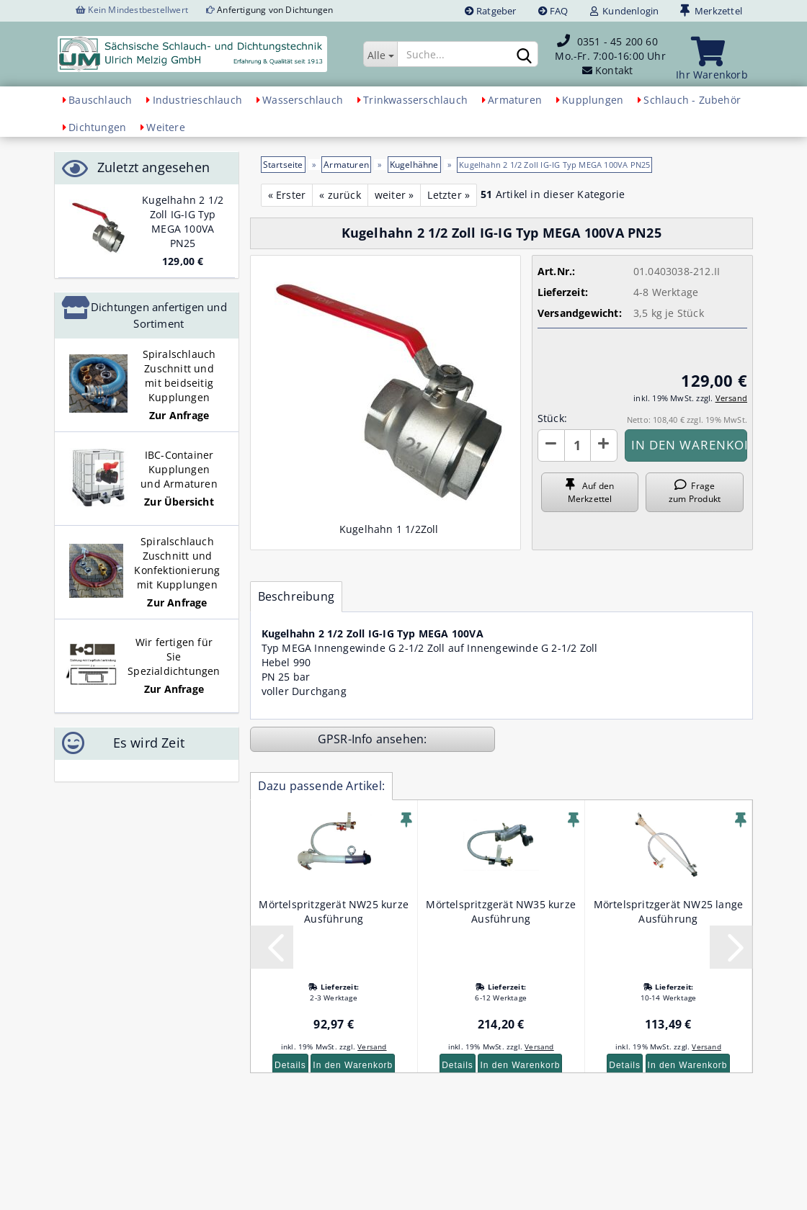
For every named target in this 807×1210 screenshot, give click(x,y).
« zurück (340, 195)
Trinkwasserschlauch (415, 100)
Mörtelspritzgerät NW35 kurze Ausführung (501, 911)
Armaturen (515, 100)
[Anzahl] (577, 445)
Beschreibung (296, 596)
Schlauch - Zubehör (692, 100)
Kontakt (614, 70)
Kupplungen (592, 100)
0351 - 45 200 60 (617, 41)
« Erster (287, 195)
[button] (551, 445)
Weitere (165, 127)
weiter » (394, 195)
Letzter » (448, 195)
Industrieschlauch (197, 100)
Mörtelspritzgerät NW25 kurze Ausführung (334, 911)
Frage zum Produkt (695, 492)
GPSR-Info (347, 739)
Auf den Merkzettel (590, 492)
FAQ (553, 10)
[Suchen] (524, 55)
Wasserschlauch (302, 100)
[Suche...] (380, 54)
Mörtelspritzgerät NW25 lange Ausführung (669, 911)
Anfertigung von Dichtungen (275, 10)
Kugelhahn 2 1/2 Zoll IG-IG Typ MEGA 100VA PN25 (182, 221)
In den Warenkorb (353, 1065)
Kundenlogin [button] (624, 10)
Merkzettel (711, 10)
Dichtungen (97, 127)
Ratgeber (491, 10)
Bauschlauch (100, 100)
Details (290, 1065)
